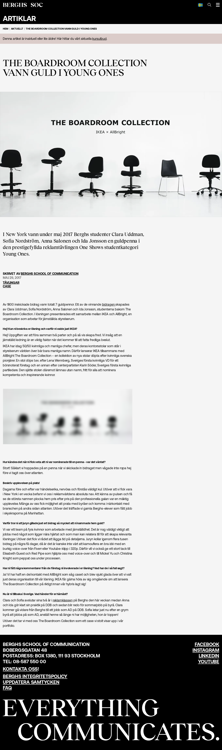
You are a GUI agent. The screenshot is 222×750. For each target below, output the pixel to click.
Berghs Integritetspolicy (35, 676)
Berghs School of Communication (49, 273)
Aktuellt (17, 28)
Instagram (205, 650)
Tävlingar (11, 283)
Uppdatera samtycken (31, 682)
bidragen (109, 304)
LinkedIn (209, 655)
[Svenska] (200, 5)
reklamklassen (63, 600)
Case (7, 286)
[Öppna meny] (218, 5)
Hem (5, 28)
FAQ (7, 687)
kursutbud (99, 38)
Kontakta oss (20, 669)
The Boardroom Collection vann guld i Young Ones (61, 28)
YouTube (208, 661)
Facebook (207, 644)
